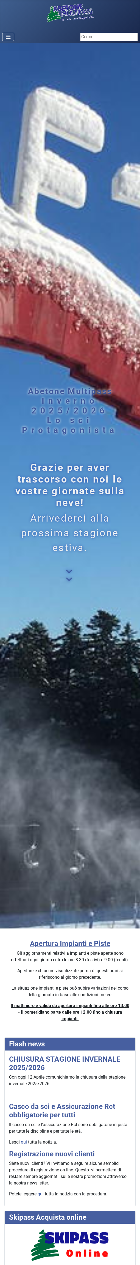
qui (24, 1142)
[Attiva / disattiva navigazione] (8, 37)
